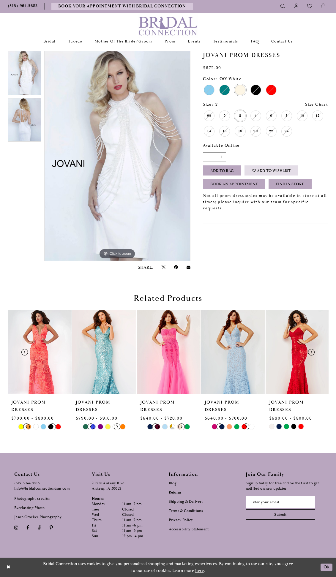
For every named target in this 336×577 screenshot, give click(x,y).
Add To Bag (222, 170)
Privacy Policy (181, 520)
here (199, 570)
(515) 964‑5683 (27, 483)
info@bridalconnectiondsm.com (42, 488)
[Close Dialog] (9, 567)
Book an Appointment (234, 184)
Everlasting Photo (29, 507)
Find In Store (291, 184)
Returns (175, 492)
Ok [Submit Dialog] (326, 567)
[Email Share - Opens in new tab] (188, 267)
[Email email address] (281, 502)
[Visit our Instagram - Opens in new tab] (16, 527)
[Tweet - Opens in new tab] (163, 267)
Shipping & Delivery (186, 501)
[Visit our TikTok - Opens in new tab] (39, 527)
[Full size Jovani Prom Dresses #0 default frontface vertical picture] (117, 156)
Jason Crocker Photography (38, 517)
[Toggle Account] (296, 6)
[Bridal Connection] (168, 26)
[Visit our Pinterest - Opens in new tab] (51, 527)
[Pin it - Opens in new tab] (176, 267)
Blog (173, 483)
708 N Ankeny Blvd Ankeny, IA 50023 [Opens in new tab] (108, 486)
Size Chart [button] (316, 104)
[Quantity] (214, 157)
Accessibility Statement (189, 529)
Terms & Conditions (186, 510)
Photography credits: (32, 498)
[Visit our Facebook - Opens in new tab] (27, 527)
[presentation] (40, 352)
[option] (24, 75)
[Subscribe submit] (281, 515)
